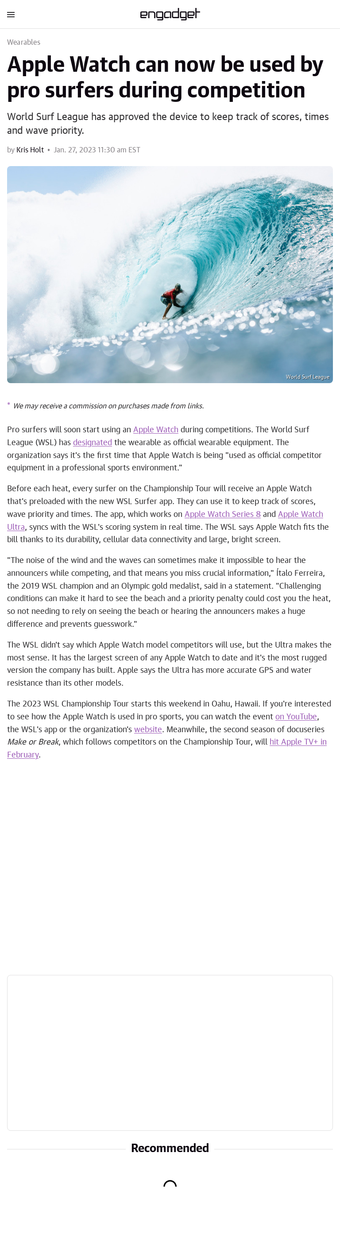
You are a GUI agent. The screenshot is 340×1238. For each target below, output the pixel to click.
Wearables (23, 42)
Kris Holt (30, 150)
